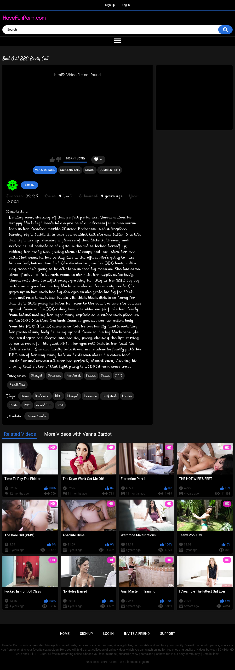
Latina (91, 375)
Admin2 (29, 185)
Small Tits (17, 384)
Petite (105, 375)
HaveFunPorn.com (105, 662)
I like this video (52, 159)
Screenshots (70, 170)
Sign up (110, 5)
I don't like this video (58, 159)
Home (64, 634)
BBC (58, 396)
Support (167, 634)
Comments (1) (110, 170)
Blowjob (37, 375)
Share (89, 170)
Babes (25, 396)
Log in (126, 5)
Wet (60, 405)
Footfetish (73, 375)
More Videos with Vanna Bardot (78, 434)
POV (118, 375)
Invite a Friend (137, 634)
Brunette (54, 375)
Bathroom (42, 396)
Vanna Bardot (37, 416)
